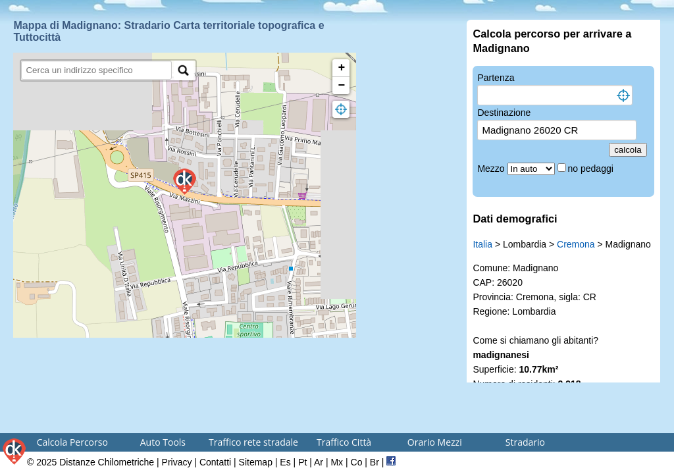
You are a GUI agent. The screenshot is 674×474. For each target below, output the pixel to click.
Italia (482, 244)
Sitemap (255, 462)
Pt (302, 462)
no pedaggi (592, 168)
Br (374, 462)
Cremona (576, 244)
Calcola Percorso (72, 442)
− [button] (342, 85)
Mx (336, 462)
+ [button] (342, 68)
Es (285, 462)
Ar (318, 462)
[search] (96, 70)
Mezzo (492, 168)
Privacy (177, 462)
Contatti (215, 462)
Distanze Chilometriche (106, 462)
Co (357, 462)
